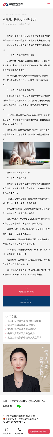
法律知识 (17, 14)
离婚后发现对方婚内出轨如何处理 (24, 321)
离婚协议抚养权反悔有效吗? (21, 329)
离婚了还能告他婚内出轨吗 (21, 325)
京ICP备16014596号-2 (14, 422)
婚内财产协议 (25, 24)
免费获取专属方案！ (39, 431)
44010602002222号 (29, 419)
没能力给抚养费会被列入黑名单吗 (24, 337)
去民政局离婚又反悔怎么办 (21, 333)
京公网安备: (10, 419)
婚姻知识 (24, 14)
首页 (11, 14)
